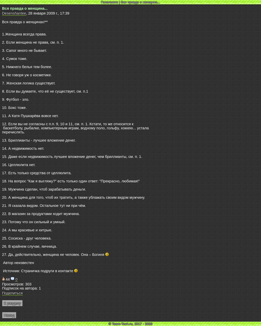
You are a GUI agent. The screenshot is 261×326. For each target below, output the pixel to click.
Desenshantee (14, 13)
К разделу (12, 303)
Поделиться (12, 293)
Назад (9, 315)
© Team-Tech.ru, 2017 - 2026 (131, 324)
